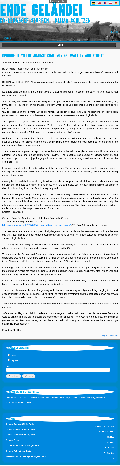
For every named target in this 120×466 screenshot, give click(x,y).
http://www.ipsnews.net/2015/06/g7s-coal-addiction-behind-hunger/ (36, 225)
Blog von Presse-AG (110, 336)
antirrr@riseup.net (96, 397)
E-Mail (9, 366)
